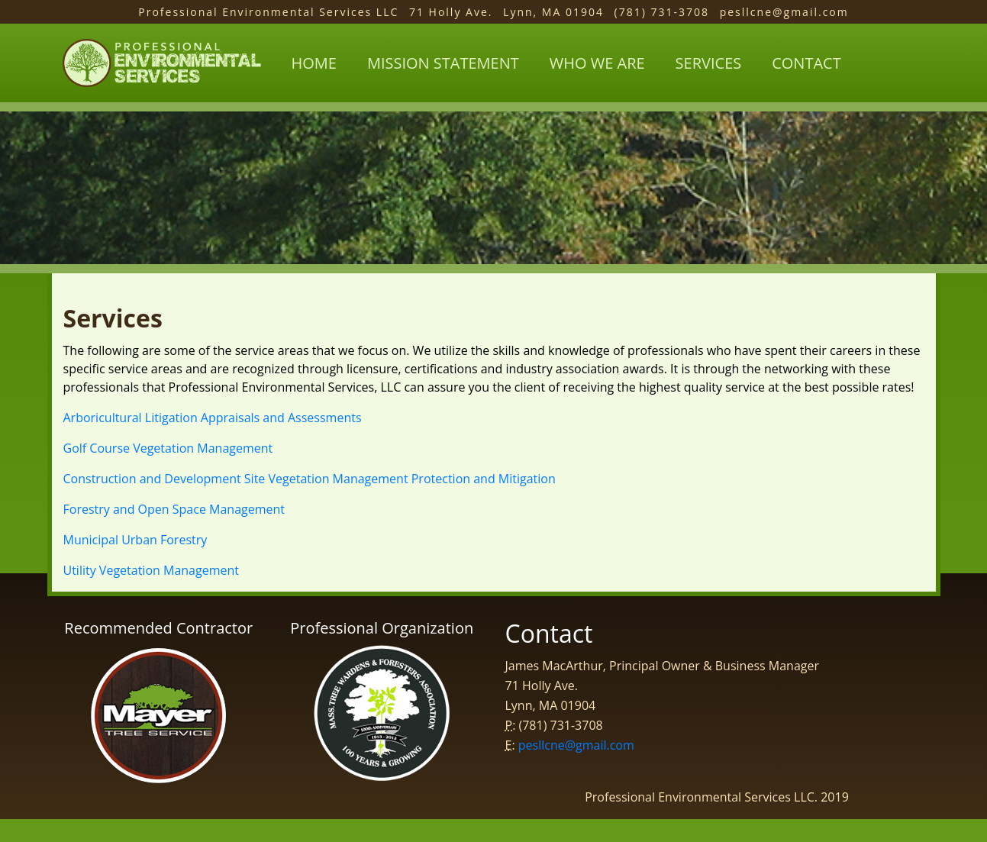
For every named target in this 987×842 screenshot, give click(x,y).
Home (314, 63)
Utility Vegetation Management (151, 570)
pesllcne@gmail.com (576, 745)
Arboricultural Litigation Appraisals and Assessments (212, 417)
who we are (597, 63)
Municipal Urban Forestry (135, 539)
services (709, 63)
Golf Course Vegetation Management (168, 448)
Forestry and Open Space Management (174, 509)
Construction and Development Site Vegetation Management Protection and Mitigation (309, 478)
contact (806, 63)
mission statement (443, 63)
